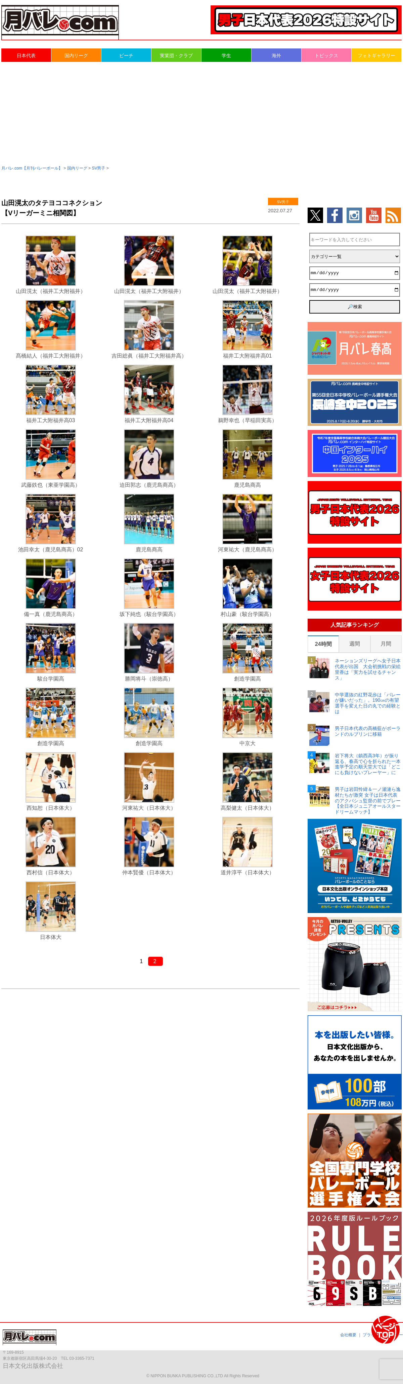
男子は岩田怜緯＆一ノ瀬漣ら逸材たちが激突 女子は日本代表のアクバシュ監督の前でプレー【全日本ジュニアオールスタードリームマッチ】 (368, 800)
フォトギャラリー (376, 55)
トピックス (326, 55)
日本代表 (26, 55)
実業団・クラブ (176, 55)
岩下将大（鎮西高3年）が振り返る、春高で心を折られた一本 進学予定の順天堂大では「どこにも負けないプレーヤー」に (368, 764)
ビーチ (126, 55)
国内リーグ (76, 55)
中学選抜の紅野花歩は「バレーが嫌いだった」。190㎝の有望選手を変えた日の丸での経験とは (368, 703)
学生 (226, 55)
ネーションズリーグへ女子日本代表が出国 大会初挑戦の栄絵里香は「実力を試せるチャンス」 (368, 669)
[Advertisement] (201, 113)
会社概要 (348, 1335)
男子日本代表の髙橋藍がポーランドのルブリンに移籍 (368, 731)
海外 (276, 55)
